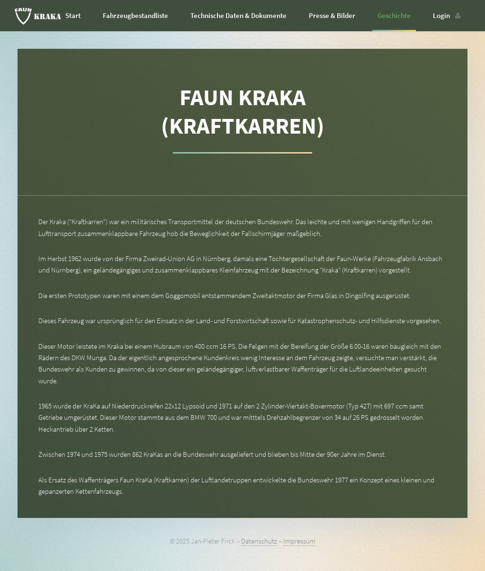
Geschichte (394, 15)
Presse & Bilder (332, 15)
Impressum (299, 541)
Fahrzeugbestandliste (135, 15)
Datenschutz (259, 541)
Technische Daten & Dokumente (238, 15)
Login (441, 15)
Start (73, 15)
